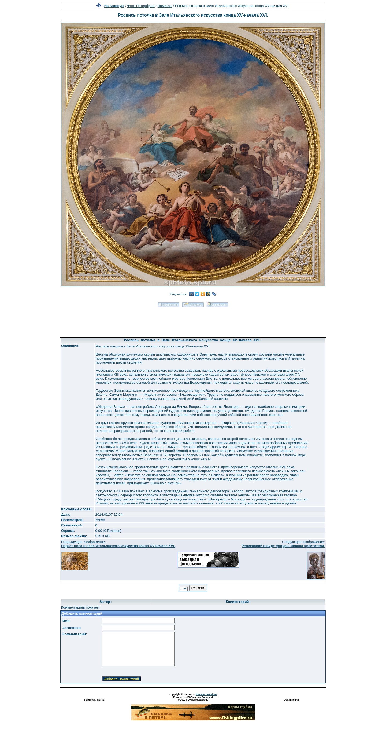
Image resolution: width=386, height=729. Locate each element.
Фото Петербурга (141, 6)
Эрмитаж (165, 6)
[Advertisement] (193, 320)
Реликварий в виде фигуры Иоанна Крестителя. (283, 546)
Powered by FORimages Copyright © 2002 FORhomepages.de (193, 698)
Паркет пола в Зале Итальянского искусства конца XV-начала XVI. (118, 546)
